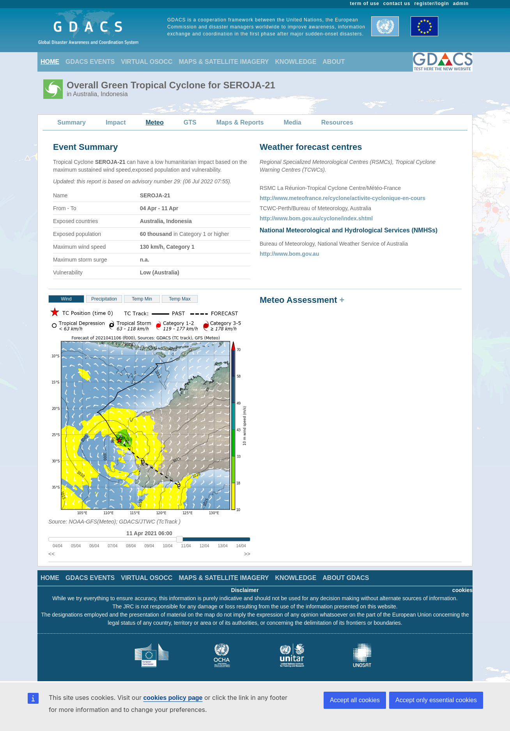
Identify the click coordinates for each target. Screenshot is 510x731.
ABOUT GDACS (345, 578)
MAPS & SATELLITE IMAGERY (224, 61)
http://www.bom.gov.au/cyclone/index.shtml (316, 218)
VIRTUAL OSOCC (146, 61)
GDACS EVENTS (90, 61)
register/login (431, 3)
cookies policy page (172, 697)
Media (292, 122)
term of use (364, 3)
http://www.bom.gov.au (289, 254)
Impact (116, 122)
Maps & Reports (240, 122)
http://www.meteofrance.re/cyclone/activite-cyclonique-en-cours (342, 198)
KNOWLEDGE (296, 61)
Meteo (155, 122)
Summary (71, 122)
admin (461, 3)
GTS (190, 122)
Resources (337, 122)
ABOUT (333, 61)
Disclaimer (245, 590)
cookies (462, 590)
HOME (50, 61)
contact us (397, 3)
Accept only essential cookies (436, 700)
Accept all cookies (355, 700)
